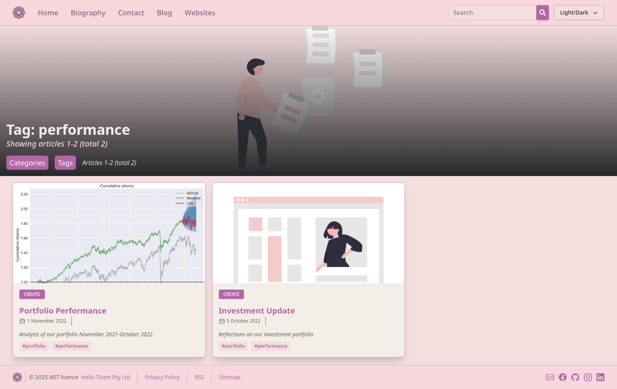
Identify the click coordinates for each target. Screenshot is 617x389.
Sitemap (229, 377)
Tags (65, 162)
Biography (88, 12)
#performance (71, 346)
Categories (27, 162)
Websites (200, 12)
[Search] (492, 12)
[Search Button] (542, 12)
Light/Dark (579, 13)
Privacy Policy (162, 377)
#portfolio (34, 346)
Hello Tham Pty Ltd (105, 377)
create (34, 293)
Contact (131, 12)
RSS (199, 377)
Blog (164, 12)
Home (48, 12)
